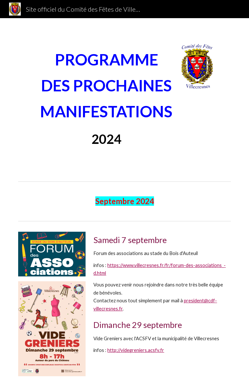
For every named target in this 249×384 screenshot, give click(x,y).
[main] (106, 98)
